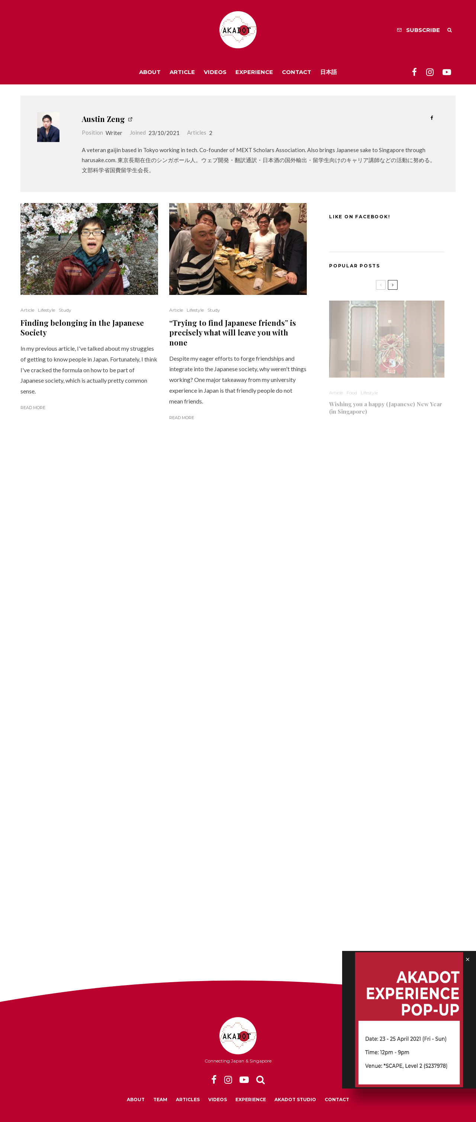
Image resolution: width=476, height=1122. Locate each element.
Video (372, 516)
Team (160, 1099)
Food (352, 389)
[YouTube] (447, 72)
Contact (296, 71)
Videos (215, 71)
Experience (254, 71)
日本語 (328, 71)
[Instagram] (430, 72)
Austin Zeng (103, 119)
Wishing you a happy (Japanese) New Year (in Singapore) (385, 404)
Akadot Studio (295, 1099)
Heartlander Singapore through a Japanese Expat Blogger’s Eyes (374, 640)
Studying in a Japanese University (374, 527)
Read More (32, 407)
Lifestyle (46, 310)
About (150, 71)
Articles (188, 1099)
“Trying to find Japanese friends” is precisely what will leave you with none (232, 332)
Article (182, 71)
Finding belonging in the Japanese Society (82, 328)
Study (65, 310)
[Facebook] (415, 72)
